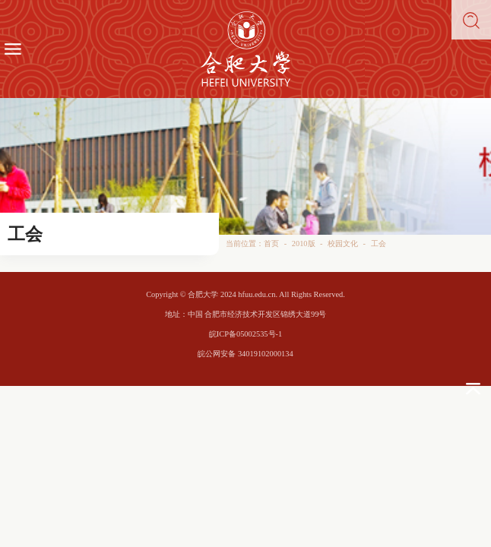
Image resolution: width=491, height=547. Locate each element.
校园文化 (343, 243)
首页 (271, 243)
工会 (378, 243)
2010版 (303, 243)
